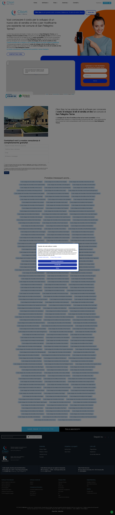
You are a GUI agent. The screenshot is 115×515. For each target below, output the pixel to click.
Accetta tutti (58, 264)
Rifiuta (57, 268)
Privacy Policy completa (55, 257)
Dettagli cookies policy (43, 257)
